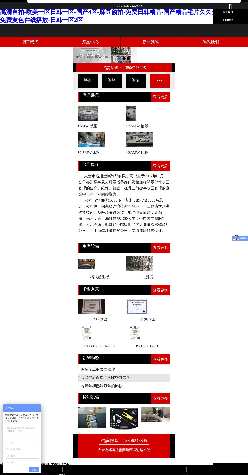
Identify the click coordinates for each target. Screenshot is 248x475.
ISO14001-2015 (148, 346)
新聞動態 (228, 20)
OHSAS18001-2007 (99, 346)
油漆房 (148, 277)
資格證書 (99, 319)
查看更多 (160, 97)
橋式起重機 (99, 277)
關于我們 (30, 42)
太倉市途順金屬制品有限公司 (128, 7)
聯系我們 (211, 42)
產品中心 (90, 42)
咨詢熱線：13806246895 (124, 67)
